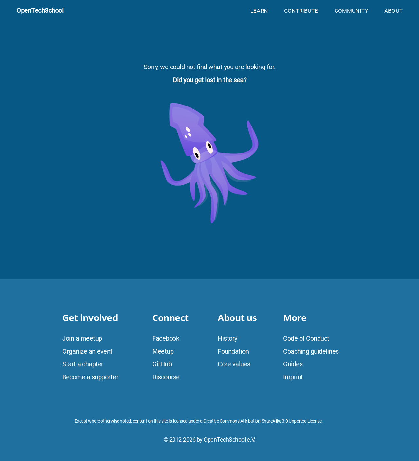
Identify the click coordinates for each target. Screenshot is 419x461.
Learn (259, 11)
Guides (292, 364)
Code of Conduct (306, 338)
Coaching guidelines (311, 351)
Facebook (165, 338)
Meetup (162, 351)
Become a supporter (90, 377)
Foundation (233, 351)
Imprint (293, 377)
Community (351, 11)
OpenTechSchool (39, 10)
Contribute (301, 11)
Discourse (166, 377)
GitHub (162, 364)
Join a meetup (82, 338)
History (227, 338)
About (393, 11)
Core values (234, 364)
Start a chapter (82, 364)
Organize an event (87, 351)
